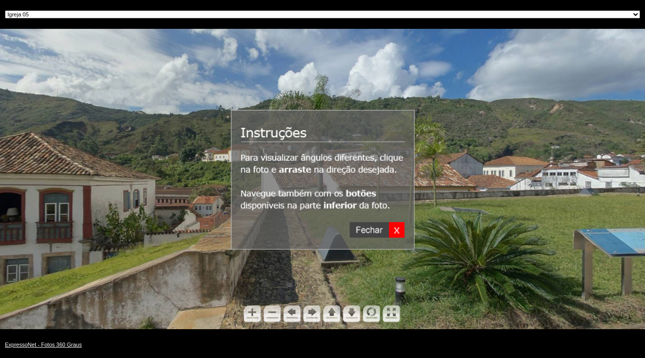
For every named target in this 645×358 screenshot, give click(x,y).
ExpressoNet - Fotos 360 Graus (43, 345)
